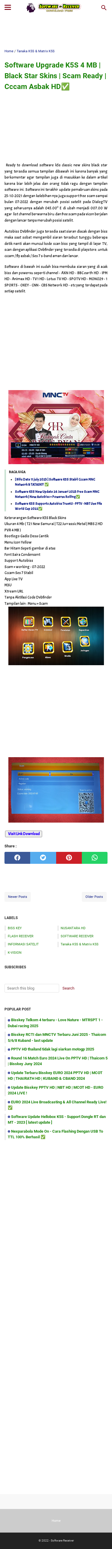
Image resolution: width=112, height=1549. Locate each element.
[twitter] (43, 858)
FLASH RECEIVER (20, 936)
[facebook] (17, 858)
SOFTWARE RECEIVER (77, 936)
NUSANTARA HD (73, 928)
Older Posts (94, 897)
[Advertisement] (56, 31)
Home (56, 1521)
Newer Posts (17, 897)
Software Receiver (62, 1540)
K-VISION (15, 952)
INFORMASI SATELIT (23, 944)
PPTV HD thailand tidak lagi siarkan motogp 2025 (52, 1049)
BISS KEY (15, 928)
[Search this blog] (104, 7)
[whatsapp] (95, 858)
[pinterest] (69, 858)
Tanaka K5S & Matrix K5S (80, 944)
